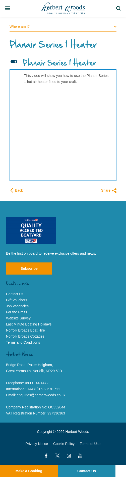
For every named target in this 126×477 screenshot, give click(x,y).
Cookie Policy (64, 444)
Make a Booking (29, 471)
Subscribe (29, 268)
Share (108, 190)
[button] (63, 63)
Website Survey (18, 318)
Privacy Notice (37, 444)
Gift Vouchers (16, 300)
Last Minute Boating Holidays (28, 324)
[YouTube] (80, 456)
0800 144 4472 (36, 383)
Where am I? (63, 26)
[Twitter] (57, 456)
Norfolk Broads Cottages (25, 336)
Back (16, 190)
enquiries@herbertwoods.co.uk (41, 395)
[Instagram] (69, 456)
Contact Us (86, 471)
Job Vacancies (17, 306)
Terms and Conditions (23, 342)
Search (119, 8)
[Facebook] (46, 456)
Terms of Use (90, 444)
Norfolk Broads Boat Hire (25, 330)
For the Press (16, 312)
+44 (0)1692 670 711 (43, 389)
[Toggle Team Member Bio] (8, 8)
